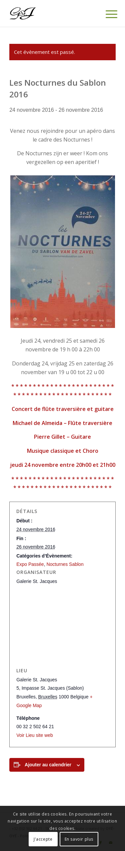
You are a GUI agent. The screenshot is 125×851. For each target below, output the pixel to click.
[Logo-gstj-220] (51, 13)
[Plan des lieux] (62, 625)
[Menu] (106, 14)
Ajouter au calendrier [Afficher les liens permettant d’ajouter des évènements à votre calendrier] (48, 764)
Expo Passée (30, 564)
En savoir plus (79, 839)
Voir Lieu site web (34, 735)
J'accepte (43, 839)
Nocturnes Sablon (64, 564)
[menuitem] (106, 14)
